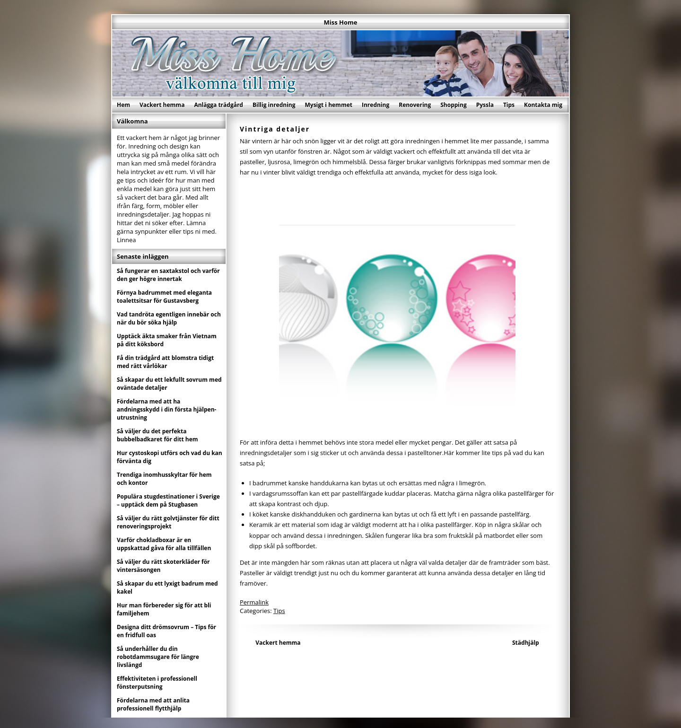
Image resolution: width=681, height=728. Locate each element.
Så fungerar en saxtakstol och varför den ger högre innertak (168, 275)
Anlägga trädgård (218, 105)
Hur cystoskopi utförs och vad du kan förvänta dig (169, 457)
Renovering (415, 105)
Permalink (254, 602)
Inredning (375, 105)
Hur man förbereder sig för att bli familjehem (164, 609)
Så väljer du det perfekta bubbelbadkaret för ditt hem (157, 435)
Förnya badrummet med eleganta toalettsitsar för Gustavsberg (164, 297)
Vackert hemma (162, 105)
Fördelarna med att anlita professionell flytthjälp (153, 704)
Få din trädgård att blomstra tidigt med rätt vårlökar (165, 362)
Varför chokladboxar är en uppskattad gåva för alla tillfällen (164, 544)
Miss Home (341, 22)
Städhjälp (525, 643)
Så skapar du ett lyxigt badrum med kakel (167, 587)
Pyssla (485, 105)
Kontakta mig (543, 105)
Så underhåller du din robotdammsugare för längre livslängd (158, 657)
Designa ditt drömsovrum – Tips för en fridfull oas (166, 631)
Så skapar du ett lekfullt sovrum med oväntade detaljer (169, 384)
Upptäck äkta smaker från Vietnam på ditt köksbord (167, 340)
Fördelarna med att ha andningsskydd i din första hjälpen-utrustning (166, 409)
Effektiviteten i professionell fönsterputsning (157, 683)
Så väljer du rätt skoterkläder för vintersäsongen (163, 566)
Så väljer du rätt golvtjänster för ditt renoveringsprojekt (168, 522)
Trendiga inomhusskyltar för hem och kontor (164, 479)
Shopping (453, 105)
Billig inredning (274, 105)
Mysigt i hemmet (328, 105)
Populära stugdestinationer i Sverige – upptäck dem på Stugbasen (168, 500)
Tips (509, 105)
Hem (123, 105)
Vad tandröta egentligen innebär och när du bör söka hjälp (169, 318)
